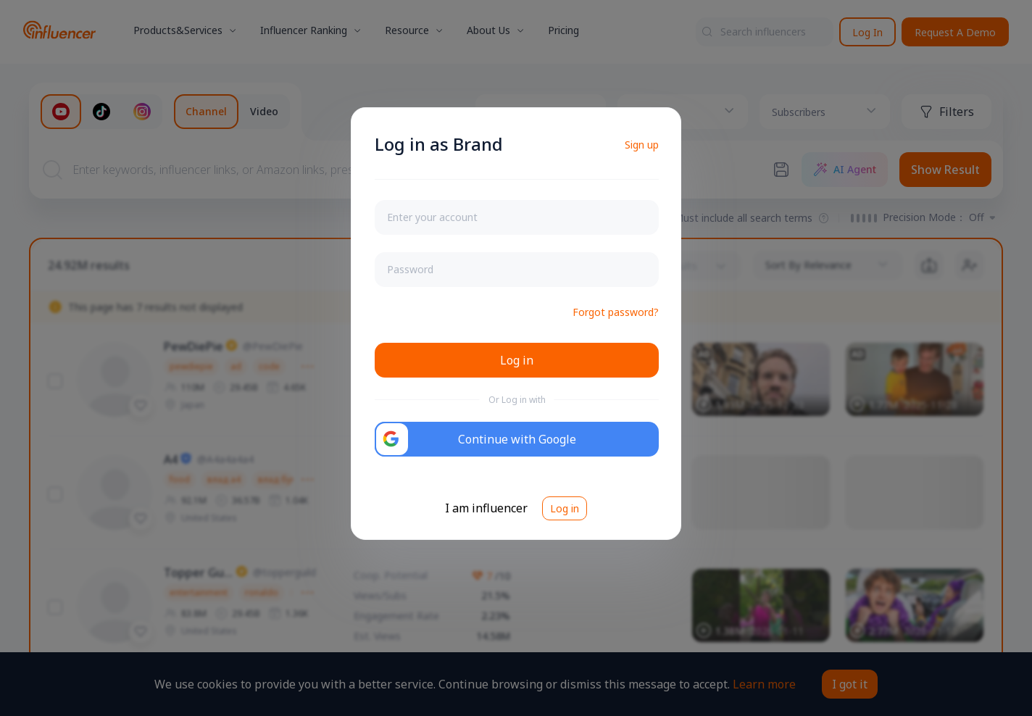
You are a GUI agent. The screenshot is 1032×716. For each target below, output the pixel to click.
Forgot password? (616, 312)
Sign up (642, 144)
